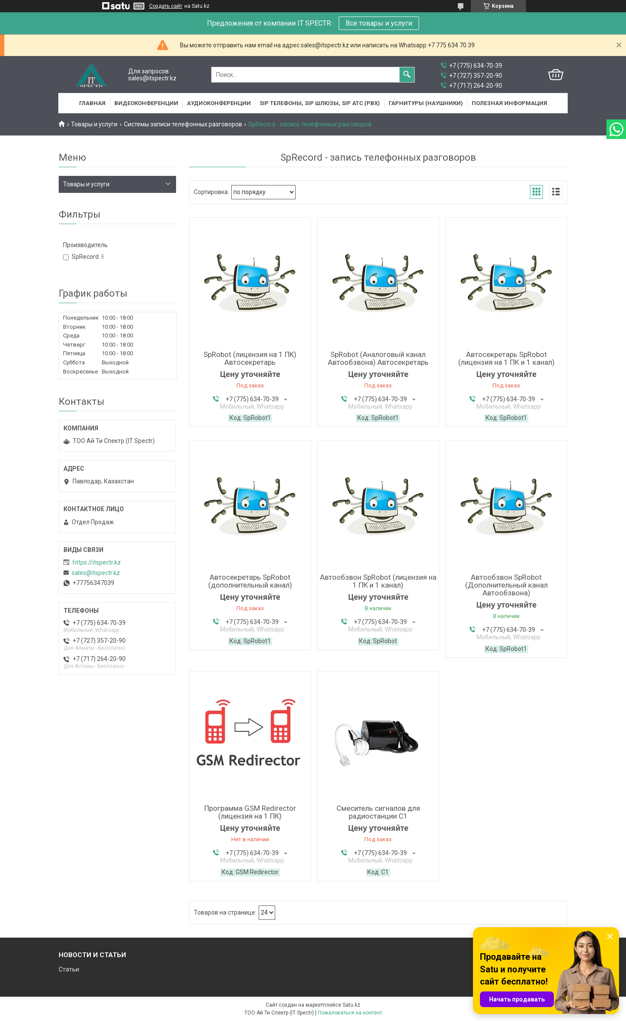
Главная (92, 103)
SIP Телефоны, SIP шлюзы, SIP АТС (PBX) (320, 103)
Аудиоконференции (219, 103)
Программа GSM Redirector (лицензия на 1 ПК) (250, 812)
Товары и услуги (94, 124)
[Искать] (407, 74)
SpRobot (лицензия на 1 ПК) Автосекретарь (249, 358)
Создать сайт (165, 6)
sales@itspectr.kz (96, 572)
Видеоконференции (146, 103)
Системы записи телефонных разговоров (183, 124)
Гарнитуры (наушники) (426, 103)
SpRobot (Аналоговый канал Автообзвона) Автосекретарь (378, 358)
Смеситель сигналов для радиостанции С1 (378, 812)
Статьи (69, 969)
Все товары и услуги (379, 23)
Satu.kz (351, 1005)
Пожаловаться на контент (350, 1013)
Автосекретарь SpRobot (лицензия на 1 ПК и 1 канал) (506, 358)
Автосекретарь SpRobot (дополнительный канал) (250, 581)
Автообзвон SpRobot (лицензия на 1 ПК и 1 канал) (378, 581)
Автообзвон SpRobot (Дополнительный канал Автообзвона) (506, 585)
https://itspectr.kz (97, 562)
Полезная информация (509, 103)
